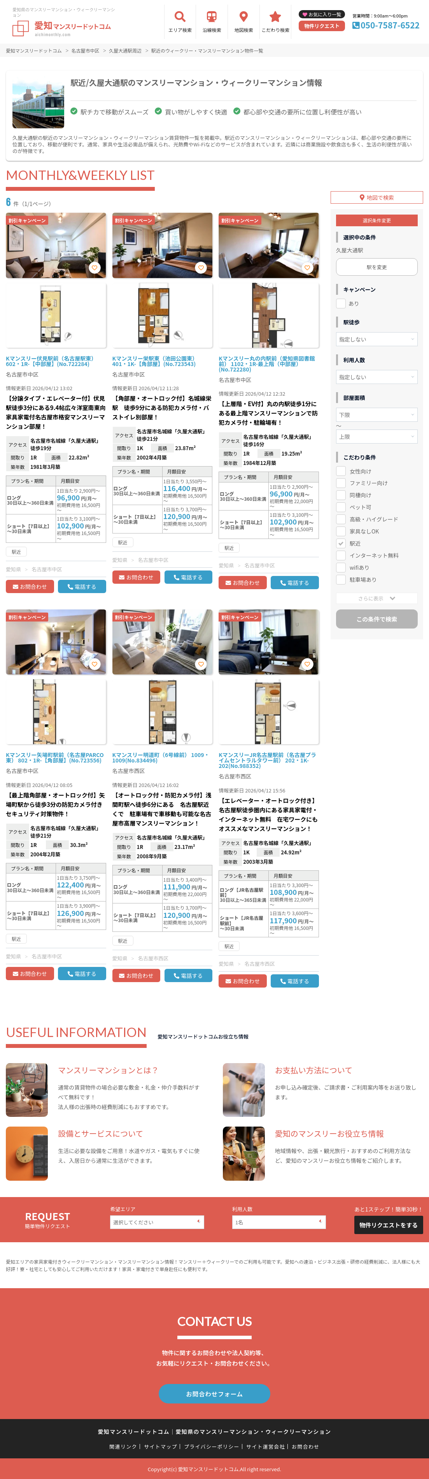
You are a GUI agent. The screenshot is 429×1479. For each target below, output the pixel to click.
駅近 (355, 543)
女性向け (360, 471)
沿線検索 (212, 29)
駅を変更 (377, 266)
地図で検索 (380, 197)
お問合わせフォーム (214, 1393)
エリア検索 (180, 29)
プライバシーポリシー (212, 1445)
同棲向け (360, 495)
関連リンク (123, 1445)
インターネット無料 (374, 555)
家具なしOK (364, 531)
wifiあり (359, 567)
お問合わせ (33, 586)
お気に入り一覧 (324, 14)
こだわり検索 (275, 29)
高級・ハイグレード (374, 519)
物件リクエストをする (388, 1225)
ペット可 (360, 507)
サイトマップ (160, 1445)
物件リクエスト (322, 26)
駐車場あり (363, 579)
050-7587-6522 (390, 25)
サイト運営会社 (265, 1445)
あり (353, 303)
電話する (85, 586)
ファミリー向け (369, 483)
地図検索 (244, 29)
